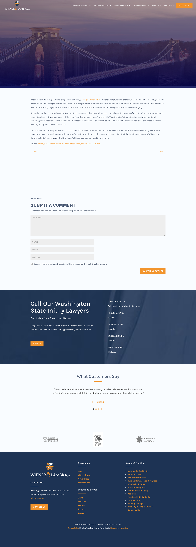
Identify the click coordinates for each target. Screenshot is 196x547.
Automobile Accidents (79, 5)
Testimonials (84, 482)
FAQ (80, 471)
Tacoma (81, 509)
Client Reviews (37, 498)
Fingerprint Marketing (119, 528)
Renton (81, 505)
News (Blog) (83, 479)
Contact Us (39, 506)
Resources (168, 5)
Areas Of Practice (121, 5)
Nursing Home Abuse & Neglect (142, 481)
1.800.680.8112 (116, 301)
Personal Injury (135, 500)
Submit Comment (152, 270)
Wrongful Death (135, 474)
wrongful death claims (91, 100)
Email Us (37, 343)
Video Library (84, 475)
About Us (155, 5)
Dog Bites (132, 494)
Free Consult (184, 5)
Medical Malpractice (137, 477)
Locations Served (139, 5)
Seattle (81, 498)
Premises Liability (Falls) (139, 497)
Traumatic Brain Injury (138, 490)
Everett (81, 513)
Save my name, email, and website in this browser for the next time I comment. (70, 264)
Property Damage (135, 503)
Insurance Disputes (137, 487)
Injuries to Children (101, 5)
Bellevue (82, 501)
